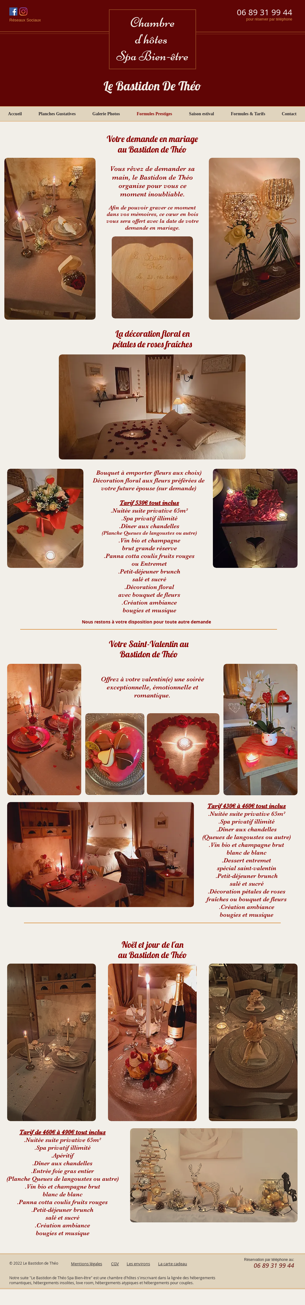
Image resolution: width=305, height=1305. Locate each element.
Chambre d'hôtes (152, 31)
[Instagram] (23, 11)
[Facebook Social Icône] (13, 11)
